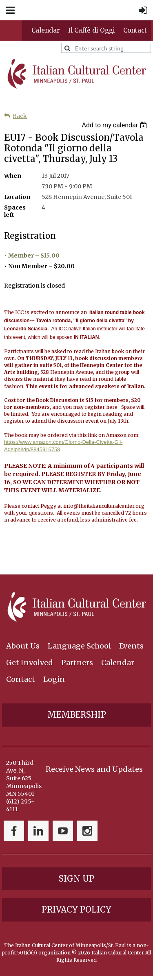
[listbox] (115, 125)
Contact (135, 30)
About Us (23, 646)
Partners (77, 662)
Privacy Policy (76, 909)
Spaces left (15, 211)
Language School (79, 646)
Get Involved (29, 662)
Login (54, 679)
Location (17, 197)
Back (20, 116)
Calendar (45, 30)
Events (131, 646)
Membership (76, 715)
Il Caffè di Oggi (91, 30)
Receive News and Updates (94, 769)
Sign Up (76, 878)
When (12, 175)
